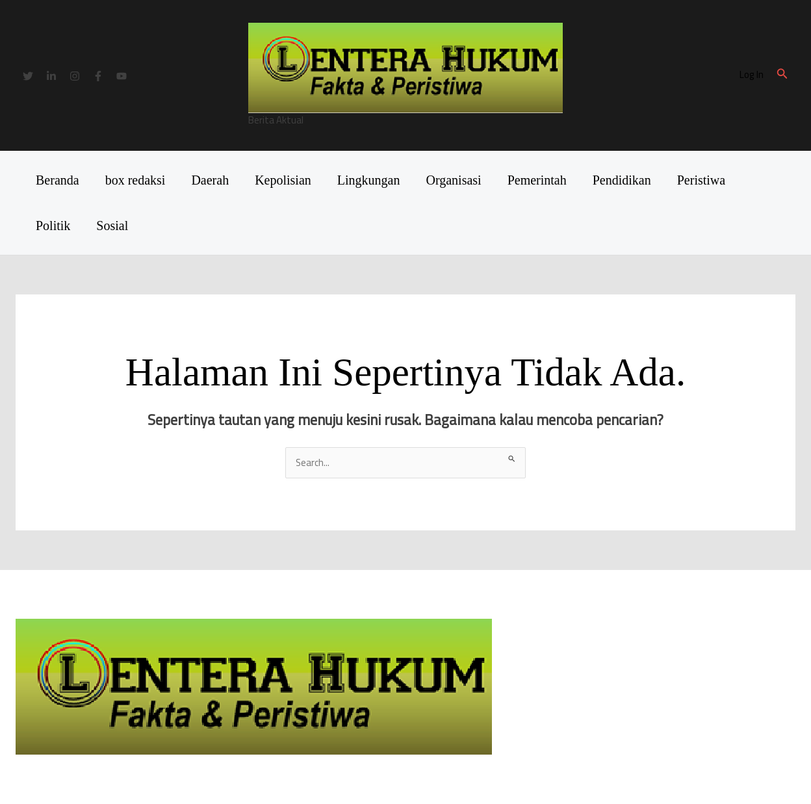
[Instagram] (75, 76)
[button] (782, 75)
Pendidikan (622, 180)
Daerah (210, 180)
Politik (53, 225)
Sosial (112, 225)
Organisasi (453, 180)
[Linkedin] (51, 76)
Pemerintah (537, 180)
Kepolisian (283, 180)
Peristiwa (701, 180)
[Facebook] (98, 76)
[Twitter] (28, 76)
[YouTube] (121, 76)
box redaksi (135, 180)
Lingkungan (368, 180)
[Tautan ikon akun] (752, 75)
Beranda (57, 180)
